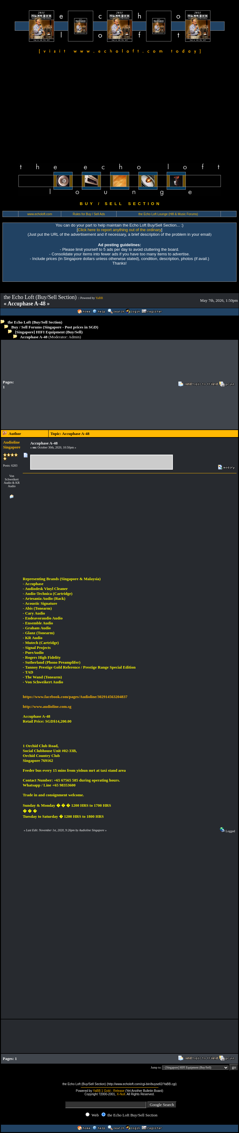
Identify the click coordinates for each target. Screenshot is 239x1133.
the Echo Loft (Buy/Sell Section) (35, 322)
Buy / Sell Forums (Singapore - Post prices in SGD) (54, 327)
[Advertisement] (120, 109)
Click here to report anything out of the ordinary (119, 229)
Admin (74, 337)
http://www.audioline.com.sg (47, 706)
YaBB (99, 298)
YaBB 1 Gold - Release (109, 1090)
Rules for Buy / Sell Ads (89, 214)
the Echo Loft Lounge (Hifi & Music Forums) (168, 214)
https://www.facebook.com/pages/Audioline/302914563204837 (75, 696)
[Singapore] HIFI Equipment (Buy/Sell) (49, 332)
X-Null (121, 1094)
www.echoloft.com (39, 214)
